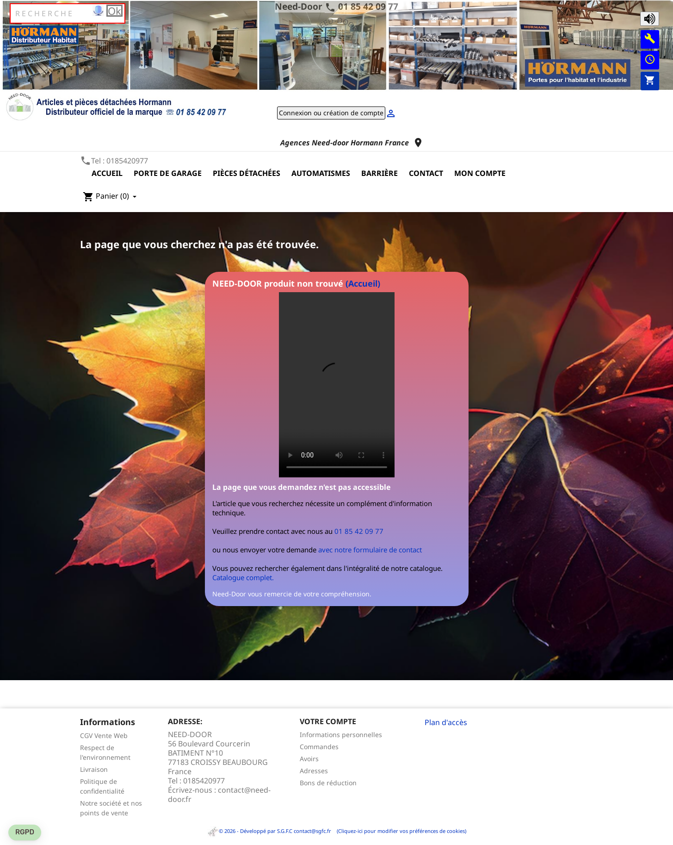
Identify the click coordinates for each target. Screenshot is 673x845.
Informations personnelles (341, 734)
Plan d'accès (446, 722)
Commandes (319, 746)
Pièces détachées (246, 173)
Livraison (94, 769)
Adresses (314, 770)
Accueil (107, 173)
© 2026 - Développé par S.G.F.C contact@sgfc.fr (270, 830)
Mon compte (480, 173)
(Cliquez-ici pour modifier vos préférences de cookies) (399, 830)
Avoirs (309, 758)
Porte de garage (168, 173)
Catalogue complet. (243, 577)
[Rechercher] (67, 13)
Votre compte (328, 721)
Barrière (379, 173)
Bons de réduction (328, 782)
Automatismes (320, 173)
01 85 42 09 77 (368, 6)
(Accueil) (363, 283)
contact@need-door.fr (219, 794)
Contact (426, 173)
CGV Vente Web (104, 735)
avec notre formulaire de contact (370, 549)
